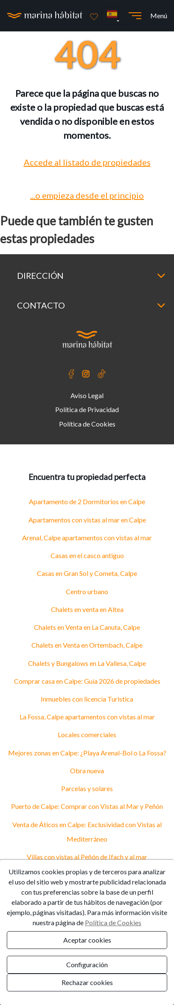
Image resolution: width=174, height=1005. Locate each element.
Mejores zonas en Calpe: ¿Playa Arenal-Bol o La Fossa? (87, 753)
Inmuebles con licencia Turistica (87, 699)
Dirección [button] (91, 275)
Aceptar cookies (87, 940)
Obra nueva (87, 770)
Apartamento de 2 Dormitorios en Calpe (87, 501)
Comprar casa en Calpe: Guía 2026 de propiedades (87, 681)
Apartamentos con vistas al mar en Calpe (87, 520)
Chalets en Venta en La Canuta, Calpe (87, 627)
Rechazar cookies (87, 982)
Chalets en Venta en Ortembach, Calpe (87, 645)
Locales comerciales (87, 734)
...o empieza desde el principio (87, 195)
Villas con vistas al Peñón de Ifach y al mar (87, 857)
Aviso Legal (87, 395)
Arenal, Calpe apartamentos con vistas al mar (87, 537)
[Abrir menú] (134, 15)
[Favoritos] (94, 16)
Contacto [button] (91, 305)
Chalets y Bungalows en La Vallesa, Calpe (87, 663)
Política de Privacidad (87, 409)
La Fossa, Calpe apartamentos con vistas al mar (87, 717)
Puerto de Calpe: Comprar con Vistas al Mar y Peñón (87, 806)
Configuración (87, 964)
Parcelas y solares (87, 788)
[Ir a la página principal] (45, 16)
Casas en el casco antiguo (87, 555)
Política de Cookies (87, 424)
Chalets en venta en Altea (87, 609)
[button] (113, 16)
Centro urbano (87, 591)
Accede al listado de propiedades (87, 162)
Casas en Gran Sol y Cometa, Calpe (87, 573)
